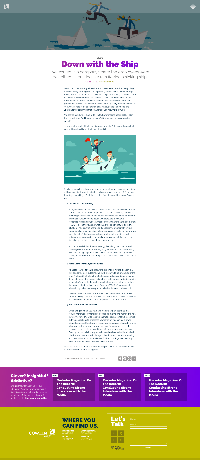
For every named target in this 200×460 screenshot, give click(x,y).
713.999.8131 (67, 439)
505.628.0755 (86, 439)
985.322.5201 (86, 433)
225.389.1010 (67, 433)
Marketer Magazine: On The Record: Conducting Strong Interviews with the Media (74, 387)
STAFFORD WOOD (106, 82)
